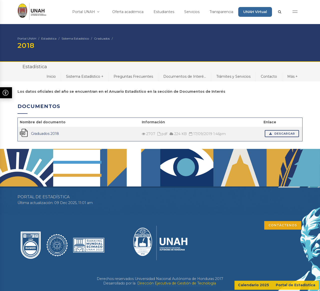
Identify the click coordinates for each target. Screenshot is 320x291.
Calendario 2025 (253, 285)
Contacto (269, 76)
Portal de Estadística (295, 285)
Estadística (48, 38)
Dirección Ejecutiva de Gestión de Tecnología (176, 283)
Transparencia (221, 12)
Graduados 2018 (45, 133)
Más (292, 76)
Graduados (102, 38)
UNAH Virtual (255, 12)
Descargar (282, 133)
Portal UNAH (85, 12)
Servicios (192, 12)
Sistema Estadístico (75, 38)
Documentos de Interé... (184, 76)
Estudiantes (164, 12)
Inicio (51, 76)
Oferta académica (128, 12)
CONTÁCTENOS (282, 225)
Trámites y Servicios (233, 76)
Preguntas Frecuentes (133, 76)
